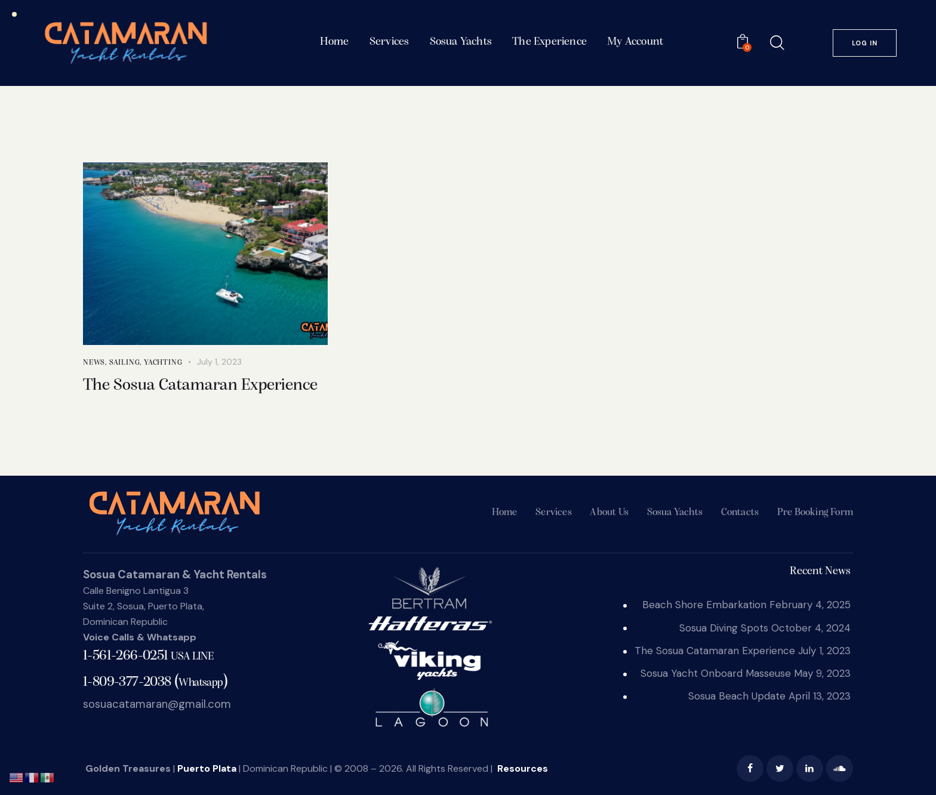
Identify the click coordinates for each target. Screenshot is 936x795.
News (94, 362)
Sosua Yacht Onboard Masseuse (716, 673)
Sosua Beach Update (737, 695)
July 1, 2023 (219, 361)
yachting (163, 362)
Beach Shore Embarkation (704, 604)
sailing (124, 362)
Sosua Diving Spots (723, 627)
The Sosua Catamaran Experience (200, 385)
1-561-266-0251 (148, 656)
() (155, 681)
